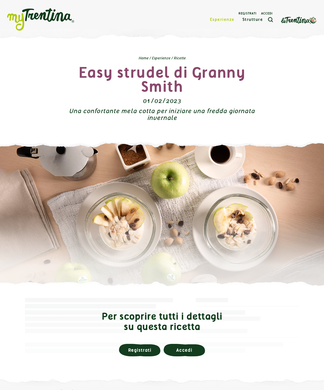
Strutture (252, 19)
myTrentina (41, 19)
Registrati (247, 13)
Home (143, 58)
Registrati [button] (139, 350)
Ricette (180, 58)
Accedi (267, 13)
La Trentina (298, 20)
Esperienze (222, 19)
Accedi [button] (184, 350)
